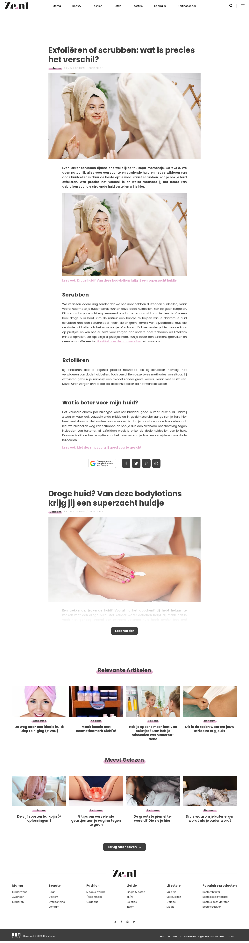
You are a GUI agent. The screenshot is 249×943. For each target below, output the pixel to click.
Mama (57, 6)
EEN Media (49, 936)
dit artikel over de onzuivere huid (119, 341)
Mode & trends (95, 892)
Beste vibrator (211, 892)
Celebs (171, 902)
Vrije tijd (171, 892)
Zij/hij (130, 897)
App (157, 463)
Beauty (76, 6)
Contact (231, 936)
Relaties (132, 902)
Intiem (130, 907)
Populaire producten (220, 885)
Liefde (117, 6)
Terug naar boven (121, 848)
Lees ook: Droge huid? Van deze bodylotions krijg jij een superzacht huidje (119, 280)
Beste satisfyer (212, 907)
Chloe (99, 68)
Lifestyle (138, 6)
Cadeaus (92, 902)
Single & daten (136, 892)
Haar (52, 892)
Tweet (135, 463)
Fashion (97, 6)
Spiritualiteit (174, 897)
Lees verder (124, 631)
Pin (146, 463)
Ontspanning (57, 902)
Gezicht (53, 897)
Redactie (165, 936)
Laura (99, 511)
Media (170, 907)
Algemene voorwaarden (211, 936)
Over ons (177, 936)
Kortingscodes (187, 6)
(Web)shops (94, 897)
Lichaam (55, 68)
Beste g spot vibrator (216, 902)
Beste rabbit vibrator (215, 897)
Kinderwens (19, 892)
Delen (125, 463)
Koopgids (160, 6)
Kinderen (18, 902)
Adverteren (190, 936)
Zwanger (18, 897)
